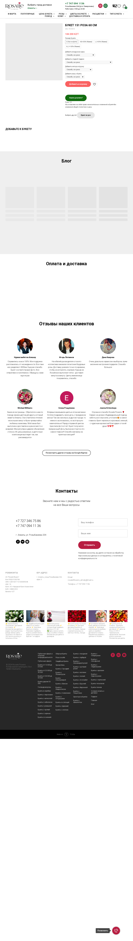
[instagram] (27, 744)
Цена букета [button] (46, 14)
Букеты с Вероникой (80, 889)
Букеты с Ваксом (62, 886)
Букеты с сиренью (44, 916)
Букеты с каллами (79, 874)
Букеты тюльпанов (97, 886)
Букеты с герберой (79, 860)
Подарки (94, 899)
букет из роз (86, 115)
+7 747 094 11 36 (28, 728)
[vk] (23, 744)
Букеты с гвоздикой (80, 856)
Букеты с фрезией (62, 908)
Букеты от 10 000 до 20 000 (45, 868)
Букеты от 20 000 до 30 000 (45, 873)
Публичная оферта (44, 863)
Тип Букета (116, 14)
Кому (61, 16)
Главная (94, 902)
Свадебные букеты (62, 863)
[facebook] (18, 744)
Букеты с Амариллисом (61, 890)
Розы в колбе (60, 860)
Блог (92, 906)
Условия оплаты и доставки (97, 894)
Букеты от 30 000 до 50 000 (45, 879)
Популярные (28, 14)
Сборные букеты (61, 856)
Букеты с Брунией (79, 886)
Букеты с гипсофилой (95, 862)
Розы (62, 14)
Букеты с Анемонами (63, 895)
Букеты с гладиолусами (96, 868)
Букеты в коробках (44, 893)
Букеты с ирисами (97, 872)
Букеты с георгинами (45, 897)
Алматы (31, 8)
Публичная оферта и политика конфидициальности (45, 857)
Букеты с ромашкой (45, 908)
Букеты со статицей (62, 904)
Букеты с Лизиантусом (60, 875)
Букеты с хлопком (62, 912)
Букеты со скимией (44, 919)
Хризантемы (60, 867)
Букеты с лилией (79, 878)
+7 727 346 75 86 (28, 723)
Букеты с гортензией (98, 882)
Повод (49, 16)
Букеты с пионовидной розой (80, 864)
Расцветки (98, 14)
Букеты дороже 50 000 (44, 884)
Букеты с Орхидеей (62, 871)
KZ (115, 6)
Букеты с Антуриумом (60, 900)
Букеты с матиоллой (45, 900)
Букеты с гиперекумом (95, 857)
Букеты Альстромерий (61, 881)
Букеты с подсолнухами (96, 877)
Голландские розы (44, 889)
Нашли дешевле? (76, 98)
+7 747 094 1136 (74, 3)
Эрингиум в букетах (80, 899)
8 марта (12, 14)
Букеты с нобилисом (45, 904)
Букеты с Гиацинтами (77, 894)
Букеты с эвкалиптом (77, 903)
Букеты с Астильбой (80, 882)
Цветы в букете (78, 14)
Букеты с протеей (44, 912)
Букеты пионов (96, 889)
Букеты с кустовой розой (79, 870)
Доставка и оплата (79, 16)
